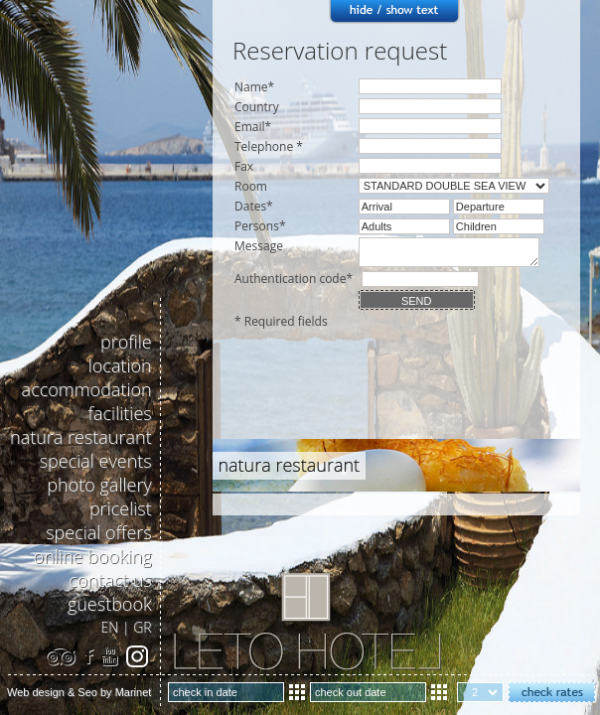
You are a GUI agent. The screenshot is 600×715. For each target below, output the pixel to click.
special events (96, 461)
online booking (93, 556)
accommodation (87, 389)
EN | (117, 627)
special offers (99, 532)
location (120, 365)
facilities (120, 413)
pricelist (120, 508)
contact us (110, 580)
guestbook (110, 604)
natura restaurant (81, 437)
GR (142, 627)
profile (126, 342)
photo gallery (99, 485)
